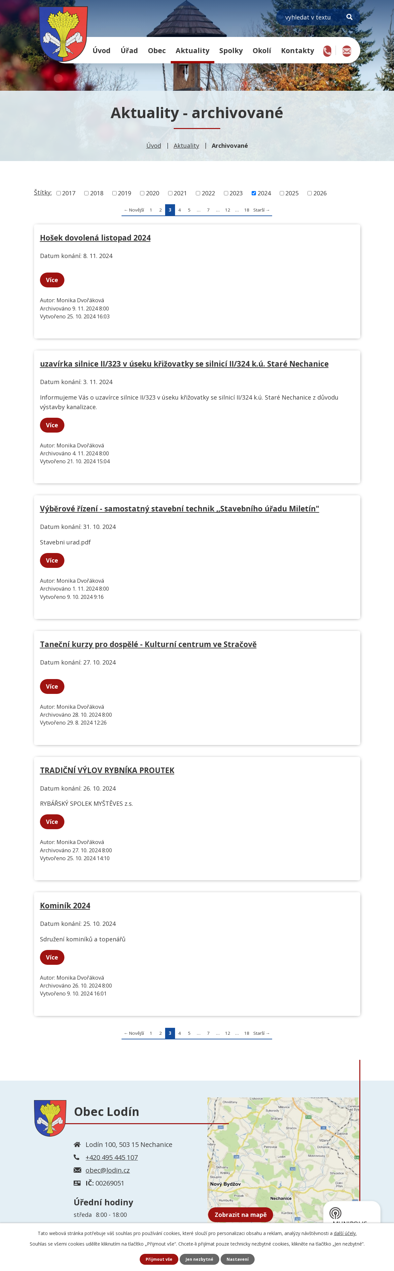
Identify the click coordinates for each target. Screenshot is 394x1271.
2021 (180, 193)
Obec (157, 50)
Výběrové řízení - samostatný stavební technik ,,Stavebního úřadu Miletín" (179, 509)
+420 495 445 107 (112, 1157)
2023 (236, 193)
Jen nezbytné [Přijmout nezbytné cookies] (199, 1259)
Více (55, 280)
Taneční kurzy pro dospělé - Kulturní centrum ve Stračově (148, 644)
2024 (264, 193)
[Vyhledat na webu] (318, 17)
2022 (208, 193)
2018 (96, 193)
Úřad (129, 50)
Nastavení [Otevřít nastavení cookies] (241, 1259)
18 (246, 210)
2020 (152, 193)
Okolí (262, 50)
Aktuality (192, 50)
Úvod (101, 50)
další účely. (345, 1232)
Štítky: (43, 192)
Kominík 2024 (65, 905)
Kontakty (297, 50)
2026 (320, 193)
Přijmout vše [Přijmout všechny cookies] (156, 1259)
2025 (292, 193)
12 (227, 210)
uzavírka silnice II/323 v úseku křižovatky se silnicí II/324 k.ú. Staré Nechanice (184, 364)
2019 (124, 193)
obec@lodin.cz (108, 1170)
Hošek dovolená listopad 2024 (95, 238)
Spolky (231, 50)
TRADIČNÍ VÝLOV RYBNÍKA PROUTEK (107, 770)
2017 (68, 193)
